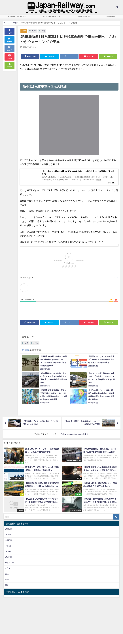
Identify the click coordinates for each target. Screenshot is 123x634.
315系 (44, 31)
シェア (9, 31)
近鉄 (7, 580)
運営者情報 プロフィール (16, 16)
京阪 (7, 586)
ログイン (114, 278)
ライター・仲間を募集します (50, 16)
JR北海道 (8, 558)
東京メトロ (9, 563)
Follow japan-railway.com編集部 (75, 435)
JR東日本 (8, 530)
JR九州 (8, 552)
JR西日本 (8, 541)
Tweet (9, 39)
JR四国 (8, 546)
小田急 (7, 569)
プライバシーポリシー (83, 16)
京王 (7, 574)
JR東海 (24, 31)
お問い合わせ (110, 16)
